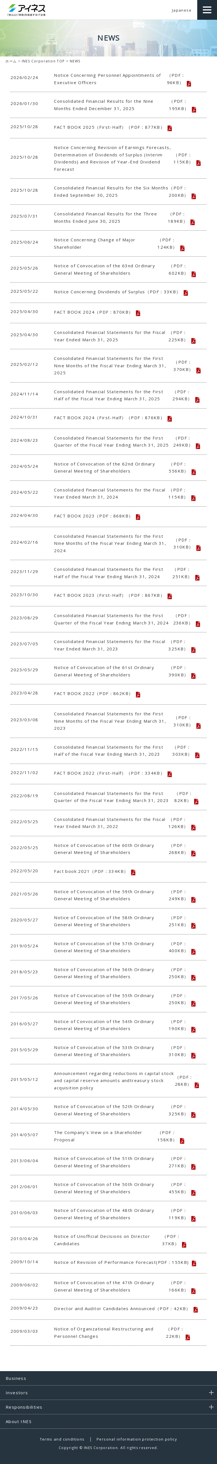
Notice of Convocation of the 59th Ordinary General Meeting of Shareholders (123, 895)
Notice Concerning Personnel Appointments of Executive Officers (123, 79)
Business (16, 1378)
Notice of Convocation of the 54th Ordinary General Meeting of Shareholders (123, 1025)
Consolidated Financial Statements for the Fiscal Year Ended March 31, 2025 (123, 336)
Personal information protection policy (137, 1439)
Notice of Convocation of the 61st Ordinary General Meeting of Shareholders (123, 671)
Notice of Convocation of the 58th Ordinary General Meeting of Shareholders (123, 921)
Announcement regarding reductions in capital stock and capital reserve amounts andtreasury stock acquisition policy (123, 1080)
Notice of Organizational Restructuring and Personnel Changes (123, 1332)
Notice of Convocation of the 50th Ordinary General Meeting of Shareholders (123, 1188)
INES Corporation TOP (43, 61)
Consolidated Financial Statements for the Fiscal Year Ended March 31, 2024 (123, 493)
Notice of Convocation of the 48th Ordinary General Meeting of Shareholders (123, 1214)
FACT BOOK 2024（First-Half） (109, 417)
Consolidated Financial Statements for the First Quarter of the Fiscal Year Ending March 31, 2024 (123, 619)
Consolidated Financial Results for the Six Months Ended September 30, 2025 (123, 191)
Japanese (182, 10)
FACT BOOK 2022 (93, 693)
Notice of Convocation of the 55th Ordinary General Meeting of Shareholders (123, 999)
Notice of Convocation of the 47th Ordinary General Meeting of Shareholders (123, 1286)
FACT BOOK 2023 (93, 516)
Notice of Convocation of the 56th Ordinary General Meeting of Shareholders (123, 973)
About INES (19, 1421)
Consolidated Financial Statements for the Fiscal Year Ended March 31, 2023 (123, 645)
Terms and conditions (62, 1439)
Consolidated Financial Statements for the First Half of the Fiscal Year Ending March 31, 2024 (123, 573)
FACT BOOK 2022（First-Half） (109, 773)
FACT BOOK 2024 (93, 312)
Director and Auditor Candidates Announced (122, 1308)
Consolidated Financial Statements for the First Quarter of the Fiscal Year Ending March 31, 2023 (123, 797)
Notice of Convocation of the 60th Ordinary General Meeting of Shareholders (123, 849)
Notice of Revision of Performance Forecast (121, 1262)
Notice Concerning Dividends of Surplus (117, 292)
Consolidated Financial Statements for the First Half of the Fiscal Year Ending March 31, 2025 (123, 395)
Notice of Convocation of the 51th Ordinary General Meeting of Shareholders (123, 1162)
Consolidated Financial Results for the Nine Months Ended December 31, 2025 (123, 105)
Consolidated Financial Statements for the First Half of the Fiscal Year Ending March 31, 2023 (123, 751)
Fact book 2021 (91, 871)
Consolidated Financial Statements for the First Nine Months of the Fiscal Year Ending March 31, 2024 (123, 543)
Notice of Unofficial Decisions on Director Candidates (123, 1240)
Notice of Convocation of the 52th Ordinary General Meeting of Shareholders (123, 1110)
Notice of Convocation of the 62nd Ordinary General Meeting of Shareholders (123, 467)
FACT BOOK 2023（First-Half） (109, 595)
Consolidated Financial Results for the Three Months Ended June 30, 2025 (123, 217)
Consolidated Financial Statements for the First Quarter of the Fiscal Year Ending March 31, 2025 (123, 441)
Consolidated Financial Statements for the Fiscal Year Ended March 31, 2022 (123, 823)
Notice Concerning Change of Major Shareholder (123, 243)
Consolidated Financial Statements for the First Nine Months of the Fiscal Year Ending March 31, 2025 (123, 365)
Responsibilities (24, 1407)
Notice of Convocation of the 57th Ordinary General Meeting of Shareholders (123, 947)
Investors (17, 1392)
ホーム (11, 61)
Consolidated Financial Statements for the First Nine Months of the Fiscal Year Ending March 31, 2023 (123, 721)
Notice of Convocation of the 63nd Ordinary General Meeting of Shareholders (123, 269)
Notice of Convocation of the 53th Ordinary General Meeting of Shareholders (123, 1051)
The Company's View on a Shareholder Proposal (123, 1136)
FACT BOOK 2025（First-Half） (109, 127)
